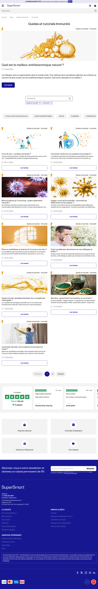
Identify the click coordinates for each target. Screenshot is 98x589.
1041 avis (20, 401)
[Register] (90, 468)
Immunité (35, 17)
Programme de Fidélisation (12, 538)
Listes (61, 116)
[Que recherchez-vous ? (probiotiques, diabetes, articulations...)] (49, 10)
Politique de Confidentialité (61, 523)
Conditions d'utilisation (57, 473)
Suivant (61, 374)
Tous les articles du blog (16, 116)
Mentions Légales (8, 530)
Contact (53, 513)
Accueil (4, 17)
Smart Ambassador (9, 526)
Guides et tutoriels (22, 17)
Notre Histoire (7, 516)
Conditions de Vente (58, 520)
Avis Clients (6, 520)
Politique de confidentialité (81, 472)
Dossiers (75, 116)
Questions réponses (43, 116)
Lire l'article (8, 85)
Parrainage (6, 545)
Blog (11, 17)
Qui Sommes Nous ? (9, 513)
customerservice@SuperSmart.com (12, 500)
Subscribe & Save (8, 542)
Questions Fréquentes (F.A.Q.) (62, 516)
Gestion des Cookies (58, 526)
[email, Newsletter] (73, 468)
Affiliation (5, 523)
